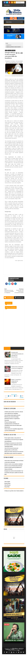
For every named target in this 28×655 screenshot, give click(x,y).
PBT (18, 650)
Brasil (6, 50)
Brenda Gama (7, 483)
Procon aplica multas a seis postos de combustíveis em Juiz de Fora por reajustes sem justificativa (14, 439)
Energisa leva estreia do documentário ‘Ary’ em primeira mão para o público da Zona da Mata (14, 472)
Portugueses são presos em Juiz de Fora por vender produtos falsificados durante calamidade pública (13, 445)
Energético (8, 45)
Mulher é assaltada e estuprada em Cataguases (16, 381)
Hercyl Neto (7, 486)
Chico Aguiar (7, 481)
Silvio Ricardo (8, 485)
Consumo (9, 50)
